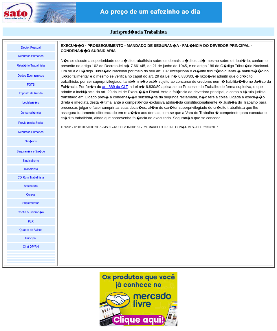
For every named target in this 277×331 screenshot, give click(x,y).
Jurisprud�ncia (31, 112)
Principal (30, 238)
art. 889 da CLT (115, 86)
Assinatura (31, 185)
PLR (31, 221)
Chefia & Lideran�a (31, 212)
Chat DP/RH (31, 246)
